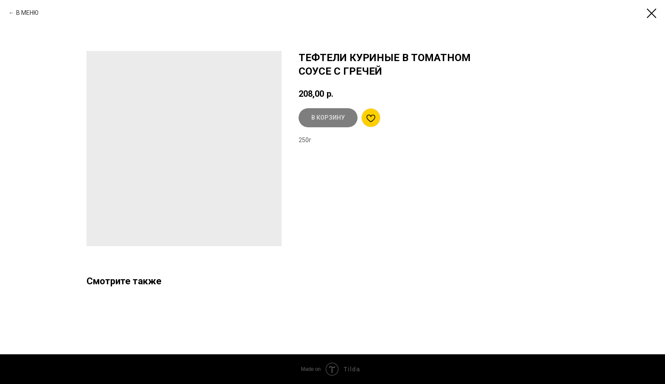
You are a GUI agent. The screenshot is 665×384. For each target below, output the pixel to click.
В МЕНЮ (27, 12)
